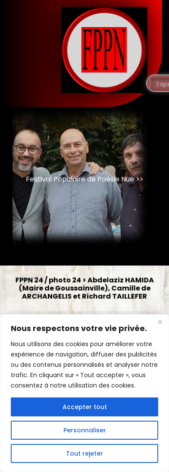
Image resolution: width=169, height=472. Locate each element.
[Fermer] (160, 321)
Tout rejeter (84, 453)
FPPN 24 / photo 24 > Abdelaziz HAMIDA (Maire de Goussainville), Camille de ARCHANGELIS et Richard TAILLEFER (85, 288)
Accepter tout (85, 407)
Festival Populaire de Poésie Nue (80, 179)
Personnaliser (84, 430)
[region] (84, 393)
